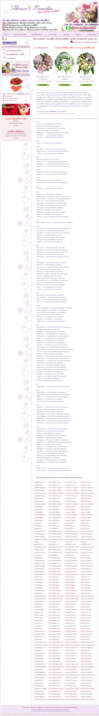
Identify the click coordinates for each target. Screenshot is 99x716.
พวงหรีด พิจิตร (38, 588)
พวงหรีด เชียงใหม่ (39, 515)
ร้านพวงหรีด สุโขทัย (54, 661)
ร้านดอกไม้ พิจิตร (70, 588)
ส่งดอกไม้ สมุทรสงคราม (88, 645)
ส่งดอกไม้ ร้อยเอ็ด (86, 609)
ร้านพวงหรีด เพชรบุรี (55, 571)
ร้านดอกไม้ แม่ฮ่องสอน (72, 598)
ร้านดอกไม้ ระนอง (70, 612)
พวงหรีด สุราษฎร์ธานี (40, 667)
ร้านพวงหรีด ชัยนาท (54, 509)
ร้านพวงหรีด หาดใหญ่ (55, 677)
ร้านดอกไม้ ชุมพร (70, 520)
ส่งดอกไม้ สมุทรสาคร (87, 647)
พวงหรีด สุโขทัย (39, 661)
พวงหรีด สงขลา (38, 637)
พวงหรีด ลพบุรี (38, 620)
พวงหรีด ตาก (38, 528)
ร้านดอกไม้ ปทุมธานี (71, 560)
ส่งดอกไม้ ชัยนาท (86, 509)
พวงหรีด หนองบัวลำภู (40, 675)
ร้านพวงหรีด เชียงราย (55, 517)
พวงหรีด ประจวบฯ (39, 563)
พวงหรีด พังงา (38, 582)
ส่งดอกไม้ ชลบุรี (85, 506)
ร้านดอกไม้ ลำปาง (70, 626)
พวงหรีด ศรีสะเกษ (39, 631)
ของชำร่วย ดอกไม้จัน (10, 100)
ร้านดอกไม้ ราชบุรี (70, 618)
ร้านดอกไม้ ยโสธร (70, 604)
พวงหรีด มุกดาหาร (39, 601)
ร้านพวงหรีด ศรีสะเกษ (55, 631)
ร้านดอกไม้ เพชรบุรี (71, 571)
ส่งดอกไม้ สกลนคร (86, 634)
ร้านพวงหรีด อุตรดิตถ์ (55, 694)
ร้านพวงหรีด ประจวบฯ (55, 563)
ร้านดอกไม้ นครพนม (71, 536)
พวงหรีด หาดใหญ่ (39, 677)
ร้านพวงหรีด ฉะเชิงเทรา (56, 504)
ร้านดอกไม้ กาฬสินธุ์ (71, 490)
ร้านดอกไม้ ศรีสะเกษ (71, 631)
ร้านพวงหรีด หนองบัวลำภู (56, 675)
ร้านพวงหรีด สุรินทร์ (54, 669)
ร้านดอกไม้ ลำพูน (70, 628)
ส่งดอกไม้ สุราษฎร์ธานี (87, 667)
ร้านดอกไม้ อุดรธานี (71, 691)
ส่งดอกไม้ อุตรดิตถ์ (86, 694)
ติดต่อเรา (79, 34)
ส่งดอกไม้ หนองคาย (87, 672)
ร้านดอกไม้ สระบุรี (70, 656)
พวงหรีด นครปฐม (39, 534)
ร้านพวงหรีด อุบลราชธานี (56, 699)
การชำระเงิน (52, 34)
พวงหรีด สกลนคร (39, 634)
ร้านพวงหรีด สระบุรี (54, 656)
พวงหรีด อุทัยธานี (39, 696)
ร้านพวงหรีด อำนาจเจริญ (56, 688)
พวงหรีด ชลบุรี (38, 506)
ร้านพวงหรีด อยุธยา (54, 683)
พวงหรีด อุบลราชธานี (40, 699)
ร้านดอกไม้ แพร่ (69, 577)
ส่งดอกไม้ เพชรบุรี (86, 571)
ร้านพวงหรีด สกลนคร (55, 634)
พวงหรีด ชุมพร (38, 520)
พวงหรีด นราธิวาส (39, 552)
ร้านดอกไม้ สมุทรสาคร (72, 647)
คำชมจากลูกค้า (92, 34)
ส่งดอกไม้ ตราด (85, 526)
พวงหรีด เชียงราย (39, 517)
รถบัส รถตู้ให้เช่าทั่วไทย (11, 98)
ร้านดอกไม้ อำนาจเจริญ (72, 688)
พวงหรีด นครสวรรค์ (40, 547)
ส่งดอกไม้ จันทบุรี (86, 501)
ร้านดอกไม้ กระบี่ (70, 485)
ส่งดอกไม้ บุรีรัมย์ (86, 558)
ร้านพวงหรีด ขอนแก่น (55, 496)
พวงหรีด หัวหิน (38, 680)
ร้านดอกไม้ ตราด (70, 526)
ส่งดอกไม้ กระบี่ (85, 485)
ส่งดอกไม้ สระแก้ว (86, 653)
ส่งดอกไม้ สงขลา (86, 637)
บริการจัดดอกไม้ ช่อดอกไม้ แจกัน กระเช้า (16, 94)
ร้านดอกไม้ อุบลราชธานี (72, 699)
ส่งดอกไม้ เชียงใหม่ (86, 515)
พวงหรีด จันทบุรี (39, 501)
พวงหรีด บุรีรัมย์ (38, 558)
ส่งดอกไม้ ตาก (85, 528)
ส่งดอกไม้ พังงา (85, 582)
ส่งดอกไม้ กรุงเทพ (86, 482)
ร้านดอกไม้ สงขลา (70, 637)
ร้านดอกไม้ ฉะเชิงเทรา (72, 504)
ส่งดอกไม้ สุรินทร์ (86, 669)
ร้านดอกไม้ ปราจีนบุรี (71, 566)
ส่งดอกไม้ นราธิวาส (87, 552)
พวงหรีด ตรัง (38, 523)
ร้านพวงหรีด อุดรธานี (55, 691)
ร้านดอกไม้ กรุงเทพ (70, 482)
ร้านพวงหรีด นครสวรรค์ (56, 547)
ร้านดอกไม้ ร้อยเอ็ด (71, 609)
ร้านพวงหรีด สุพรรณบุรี (55, 664)
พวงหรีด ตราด (38, 526)
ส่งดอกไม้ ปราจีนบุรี (87, 566)
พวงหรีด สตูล (38, 639)
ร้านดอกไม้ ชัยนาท (70, 509)
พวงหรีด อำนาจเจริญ (40, 688)
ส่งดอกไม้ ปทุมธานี (86, 560)
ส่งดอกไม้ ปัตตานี (86, 569)
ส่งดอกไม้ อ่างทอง (86, 686)
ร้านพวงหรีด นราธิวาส (55, 552)
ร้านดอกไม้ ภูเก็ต (70, 593)
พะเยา (58, 579)
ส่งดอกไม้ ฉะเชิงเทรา (87, 504)
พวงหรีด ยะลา (38, 607)
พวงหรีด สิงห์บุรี (38, 658)
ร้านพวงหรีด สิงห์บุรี (54, 658)
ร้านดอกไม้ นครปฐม (71, 534)
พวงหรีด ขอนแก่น (39, 496)
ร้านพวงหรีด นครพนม (55, 536)
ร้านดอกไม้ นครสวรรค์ (72, 547)
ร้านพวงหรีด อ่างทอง (55, 686)
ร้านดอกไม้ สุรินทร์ (70, 669)
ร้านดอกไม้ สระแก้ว (71, 653)
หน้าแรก (6, 34)
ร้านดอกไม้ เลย (69, 623)
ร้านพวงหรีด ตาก (54, 528)
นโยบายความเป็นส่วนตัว (52, 707)
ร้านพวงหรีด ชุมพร (54, 520)
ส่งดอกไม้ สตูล (85, 639)
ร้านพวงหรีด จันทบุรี (54, 501)
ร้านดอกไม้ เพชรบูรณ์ (71, 574)
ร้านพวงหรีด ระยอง (54, 615)
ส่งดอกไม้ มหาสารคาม (87, 596)
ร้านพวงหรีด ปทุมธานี (55, 560)
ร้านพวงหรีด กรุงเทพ (55, 482)
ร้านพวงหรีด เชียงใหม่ (55, 515)
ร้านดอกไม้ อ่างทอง (71, 686)
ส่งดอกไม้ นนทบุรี (86, 550)
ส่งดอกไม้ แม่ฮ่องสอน (87, 598)
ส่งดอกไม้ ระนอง (86, 612)
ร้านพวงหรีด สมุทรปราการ (56, 642)
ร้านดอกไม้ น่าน (70, 555)
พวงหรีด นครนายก (39, 531)
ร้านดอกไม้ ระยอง (70, 615)
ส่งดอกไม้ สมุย (85, 650)
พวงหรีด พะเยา (38, 579)
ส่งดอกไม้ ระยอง (86, 615)
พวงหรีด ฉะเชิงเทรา (40, 504)
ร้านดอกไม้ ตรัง (69, 523)
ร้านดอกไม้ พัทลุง (70, 585)
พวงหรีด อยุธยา (38, 683)
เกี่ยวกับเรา (66, 34)
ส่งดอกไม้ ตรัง (85, 523)
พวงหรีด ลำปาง (38, 626)
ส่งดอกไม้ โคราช (86, 498)
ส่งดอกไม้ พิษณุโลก (86, 590)
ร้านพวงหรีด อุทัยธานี (55, 696)
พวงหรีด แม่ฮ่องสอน (40, 598)
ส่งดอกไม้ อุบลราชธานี (88, 699)
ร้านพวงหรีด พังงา (54, 582)
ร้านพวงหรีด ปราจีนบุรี (55, 566)
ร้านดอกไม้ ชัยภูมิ (70, 512)
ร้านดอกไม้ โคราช (70, 498)
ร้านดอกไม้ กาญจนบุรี (71, 487)
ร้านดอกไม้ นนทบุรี (70, 550)
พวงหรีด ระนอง (38, 612)
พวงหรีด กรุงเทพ (39, 482)
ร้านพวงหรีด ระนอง (54, 612)
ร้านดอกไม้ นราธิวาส (71, 552)
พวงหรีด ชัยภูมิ (38, 512)
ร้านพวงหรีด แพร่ (54, 577)
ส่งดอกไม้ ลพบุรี (85, 620)
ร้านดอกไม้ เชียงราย (71, 517)
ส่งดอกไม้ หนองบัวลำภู (87, 675)
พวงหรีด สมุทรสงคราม (40, 645)
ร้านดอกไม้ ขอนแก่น (71, 496)
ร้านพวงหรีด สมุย (54, 650)
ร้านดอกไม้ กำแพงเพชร (72, 493)
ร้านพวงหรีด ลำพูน (54, 628)
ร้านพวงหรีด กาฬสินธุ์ (55, 490)
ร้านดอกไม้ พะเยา (70, 579)
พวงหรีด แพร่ (38, 577)
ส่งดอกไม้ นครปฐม (86, 534)
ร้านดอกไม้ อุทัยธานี (71, 696)
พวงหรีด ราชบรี (38, 618)
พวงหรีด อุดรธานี (39, 691)
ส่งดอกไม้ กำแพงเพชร (87, 493)
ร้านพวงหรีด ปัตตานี (54, 569)
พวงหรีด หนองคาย (39, 672)
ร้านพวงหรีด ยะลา (54, 607)
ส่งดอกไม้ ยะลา (85, 607)
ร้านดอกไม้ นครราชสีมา (72, 539)
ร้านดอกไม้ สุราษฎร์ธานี (72, 667)
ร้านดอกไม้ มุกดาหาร (71, 601)
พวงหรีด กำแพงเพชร (40, 493)
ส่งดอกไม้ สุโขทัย (86, 661)
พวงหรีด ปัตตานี (39, 569)
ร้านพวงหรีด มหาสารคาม (56, 596)
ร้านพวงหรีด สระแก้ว (55, 653)
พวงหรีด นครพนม (39, 536)
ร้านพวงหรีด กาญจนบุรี (55, 487)
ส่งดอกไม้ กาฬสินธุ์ (86, 490)
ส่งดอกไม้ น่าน (85, 555)
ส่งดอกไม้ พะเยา (86, 579)
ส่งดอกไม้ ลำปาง (86, 626)
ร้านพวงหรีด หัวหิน (54, 680)
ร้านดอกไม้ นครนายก (71, 531)
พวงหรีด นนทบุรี (39, 550)
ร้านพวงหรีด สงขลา (54, 637)
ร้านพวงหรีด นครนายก (55, 531)
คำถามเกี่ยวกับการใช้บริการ (70, 707)
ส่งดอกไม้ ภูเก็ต (85, 593)
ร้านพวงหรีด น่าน (54, 555)
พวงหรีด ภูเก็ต (38, 593)
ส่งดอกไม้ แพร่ (85, 577)
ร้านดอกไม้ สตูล (70, 639)
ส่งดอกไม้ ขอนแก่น (87, 496)
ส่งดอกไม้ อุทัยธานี (86, 696)
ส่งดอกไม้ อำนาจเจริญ (87, 688)
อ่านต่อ (16, 125)
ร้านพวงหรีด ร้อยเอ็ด (55, 609)
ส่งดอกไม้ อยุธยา (86, 683)
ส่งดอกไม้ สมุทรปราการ (88, 642)
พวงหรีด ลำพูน (38, 628)
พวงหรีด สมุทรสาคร (40, 647)
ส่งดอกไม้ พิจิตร (85, 588)
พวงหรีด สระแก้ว (39, 653)
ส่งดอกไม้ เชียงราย (86, 517)
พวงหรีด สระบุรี (38, 656)
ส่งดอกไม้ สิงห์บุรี (86, 658)
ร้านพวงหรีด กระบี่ (54, 485)
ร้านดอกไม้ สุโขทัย (70, 661)
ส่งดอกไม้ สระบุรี (86, 656)
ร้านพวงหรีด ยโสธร (54, 604)
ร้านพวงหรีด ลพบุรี (54, 620)
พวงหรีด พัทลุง (38, 585)
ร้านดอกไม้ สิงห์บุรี (70, 658)
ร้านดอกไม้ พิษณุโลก (71, 590)
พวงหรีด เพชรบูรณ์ (39, 574)
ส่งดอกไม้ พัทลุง (85, 585)
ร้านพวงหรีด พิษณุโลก (55, 590)
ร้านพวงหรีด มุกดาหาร (55, 601)
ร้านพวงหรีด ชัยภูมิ (54, 512)
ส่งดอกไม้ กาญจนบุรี (87, 487)
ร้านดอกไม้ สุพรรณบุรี (71, 664)
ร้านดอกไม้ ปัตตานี (70, 569)
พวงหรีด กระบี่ (38, 485)
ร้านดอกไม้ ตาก (69, 528)
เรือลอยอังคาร (8, 96)
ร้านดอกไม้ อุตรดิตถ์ (71, 694)
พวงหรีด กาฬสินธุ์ (39, 490)
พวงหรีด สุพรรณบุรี (39, 664)
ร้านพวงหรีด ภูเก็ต (54, 593)
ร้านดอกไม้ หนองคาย (71, 672)
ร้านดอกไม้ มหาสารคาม (72, 596)
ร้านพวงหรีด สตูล (54, 639)
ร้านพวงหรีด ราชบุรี (54, 618)
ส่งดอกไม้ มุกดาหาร (87, 601)
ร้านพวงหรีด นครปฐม (55, 534)
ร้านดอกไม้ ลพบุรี (70, 620)
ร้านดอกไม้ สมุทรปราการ (72, 642)
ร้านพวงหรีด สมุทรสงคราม (56, 645)
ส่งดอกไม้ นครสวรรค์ (87, 547)
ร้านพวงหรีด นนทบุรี (55, 550)
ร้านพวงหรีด (52, 579)
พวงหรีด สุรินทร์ (39, 669)
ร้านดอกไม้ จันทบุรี (70, 501)
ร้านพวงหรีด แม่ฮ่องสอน (56, 598)
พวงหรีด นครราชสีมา (40, 539)
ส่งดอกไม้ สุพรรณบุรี (87, 664)
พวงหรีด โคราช (38, 498)
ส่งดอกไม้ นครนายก (87, 531)
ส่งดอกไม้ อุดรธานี (86, 691)
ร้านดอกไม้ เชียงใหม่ (71, 515)
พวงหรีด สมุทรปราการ (40, 642)
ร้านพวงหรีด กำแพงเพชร (56, 493)
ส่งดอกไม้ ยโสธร (86, 604)
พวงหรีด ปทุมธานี (39, 560)
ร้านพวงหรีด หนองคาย (55, 672)
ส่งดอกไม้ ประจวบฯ (86, 563)
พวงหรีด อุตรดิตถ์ (39, 694)
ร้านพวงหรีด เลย (53, 623)
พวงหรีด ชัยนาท (39, 509)
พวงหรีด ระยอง (38, 615)
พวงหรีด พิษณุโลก (39, 590)
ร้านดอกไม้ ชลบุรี (70, 506)
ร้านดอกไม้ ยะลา (70, 607)
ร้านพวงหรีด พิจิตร (54, 588)
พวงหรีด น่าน (38, 555)
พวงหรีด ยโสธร (38, 604)
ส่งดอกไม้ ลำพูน (85, 628)
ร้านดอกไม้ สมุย (69, 650)
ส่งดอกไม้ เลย (85, 623)
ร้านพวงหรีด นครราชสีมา (56, 539)
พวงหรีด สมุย (38, 650)
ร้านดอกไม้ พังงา (70, 582)
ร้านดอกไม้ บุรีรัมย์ (70, 558)
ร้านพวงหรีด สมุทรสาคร (56, 647)
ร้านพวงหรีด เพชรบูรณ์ (55, 574)
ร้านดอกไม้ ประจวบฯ (71, 563)
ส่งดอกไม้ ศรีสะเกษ (86, 631)
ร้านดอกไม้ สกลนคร (71, 634)
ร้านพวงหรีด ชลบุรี (54, 506)
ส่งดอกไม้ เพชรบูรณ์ (87, 574)
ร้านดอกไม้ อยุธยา (70, 683)
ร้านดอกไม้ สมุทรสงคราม (72, 645)
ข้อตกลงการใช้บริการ (37, 707)
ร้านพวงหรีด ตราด (54, 526)
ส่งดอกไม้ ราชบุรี (86, 618)
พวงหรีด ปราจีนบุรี (39, 566)
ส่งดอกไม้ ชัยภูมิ (85, 512)
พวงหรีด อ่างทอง (39, 686)
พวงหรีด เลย (37, 623)
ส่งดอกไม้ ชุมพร (85, 520)
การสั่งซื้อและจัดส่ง (36, 34)
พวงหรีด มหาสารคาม (40, 596)
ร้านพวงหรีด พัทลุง (54, 585)
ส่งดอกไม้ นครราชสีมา (87, 539)
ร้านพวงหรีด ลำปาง (54, 626)
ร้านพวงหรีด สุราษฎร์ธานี (56, 667)
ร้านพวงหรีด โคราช (54, 498)
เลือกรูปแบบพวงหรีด (20, 34)
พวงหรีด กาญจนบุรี (39, 487)
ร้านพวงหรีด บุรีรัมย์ (54, 558)
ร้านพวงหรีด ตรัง (53, 523)
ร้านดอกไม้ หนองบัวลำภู (72, 675)
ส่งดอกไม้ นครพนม (86, 536)
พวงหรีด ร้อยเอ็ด (39, 609)
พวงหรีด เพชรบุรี (39, 571)
